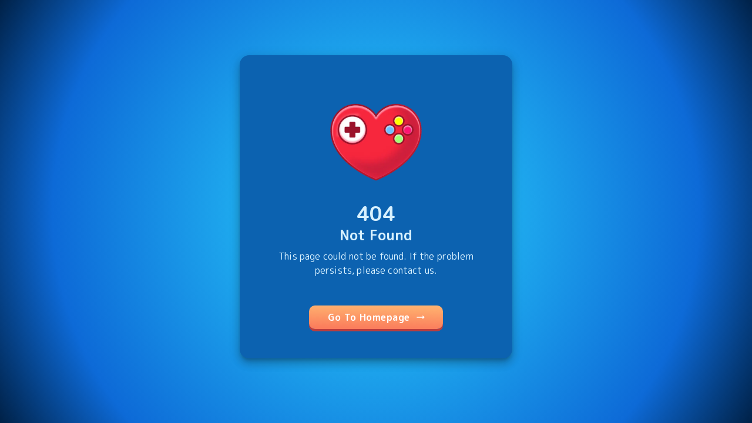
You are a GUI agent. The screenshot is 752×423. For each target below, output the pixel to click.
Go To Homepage (377, 317)
